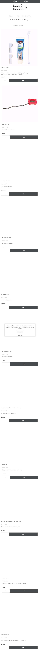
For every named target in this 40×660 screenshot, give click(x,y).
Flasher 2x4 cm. (24, 591)
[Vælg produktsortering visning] (23, 25)
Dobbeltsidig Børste (25, 436)
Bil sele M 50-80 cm (25, 88)
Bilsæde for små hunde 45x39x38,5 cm (10, 166)
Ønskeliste (18, 1)
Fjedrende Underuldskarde (27, 552)
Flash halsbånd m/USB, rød (8, 591)
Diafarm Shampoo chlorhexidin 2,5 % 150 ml (10, 398)
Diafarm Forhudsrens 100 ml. (28, 320)
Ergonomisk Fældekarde (26, 475)
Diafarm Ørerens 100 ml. (7, 436)
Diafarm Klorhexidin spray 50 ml (9, 359)
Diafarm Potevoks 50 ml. (26, 359)
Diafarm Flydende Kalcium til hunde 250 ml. (9, 321)
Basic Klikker (23, 49)
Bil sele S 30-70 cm (5, 127)
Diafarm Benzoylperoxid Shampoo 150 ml (29, 282)
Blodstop (23, 165)
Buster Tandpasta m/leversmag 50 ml (9, 205)
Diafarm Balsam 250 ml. (7, 281)
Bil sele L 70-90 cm (5, 88)
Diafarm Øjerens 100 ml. (26, 398)
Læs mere (20, 335)
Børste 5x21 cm (5, 243)
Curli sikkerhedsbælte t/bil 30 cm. (29, 243)
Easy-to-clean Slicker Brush (8, 475)
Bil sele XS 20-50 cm (25, 127)
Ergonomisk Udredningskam (28, 514)
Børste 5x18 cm (24, 204)
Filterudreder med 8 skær (8, 552)
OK (20, 332)
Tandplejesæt (5, 49)
